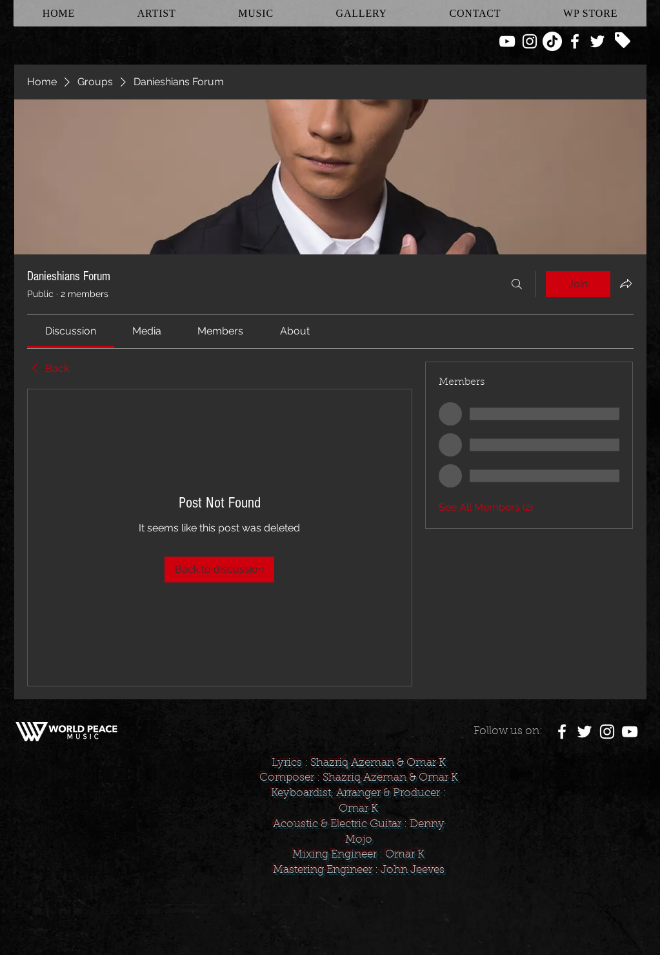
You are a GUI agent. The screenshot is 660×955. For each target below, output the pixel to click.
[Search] (517, 284)
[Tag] (622, 40)
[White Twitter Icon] (597, 41)
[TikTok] (552, 41)
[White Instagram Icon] (529, 41)
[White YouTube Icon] (507, 41)
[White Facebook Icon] (575, 41)
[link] (70, 331)
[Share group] (626, 283)
